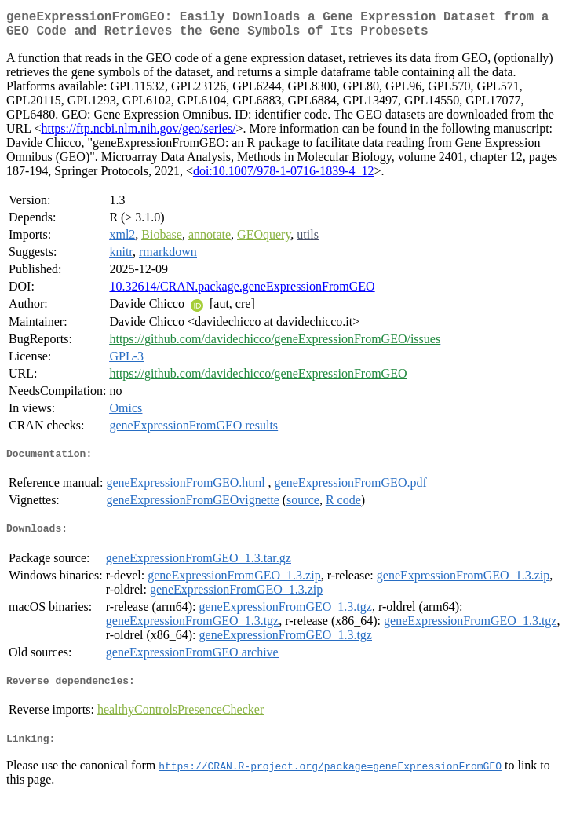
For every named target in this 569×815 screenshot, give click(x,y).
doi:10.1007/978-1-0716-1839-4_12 (283, 177)
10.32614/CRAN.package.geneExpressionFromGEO (241, 292)
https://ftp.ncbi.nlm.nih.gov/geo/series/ (138, 134)
